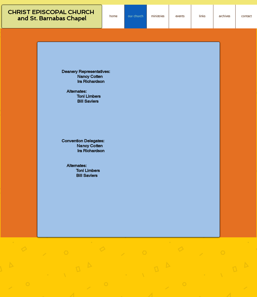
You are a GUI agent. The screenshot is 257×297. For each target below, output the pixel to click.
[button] (202, 16)
